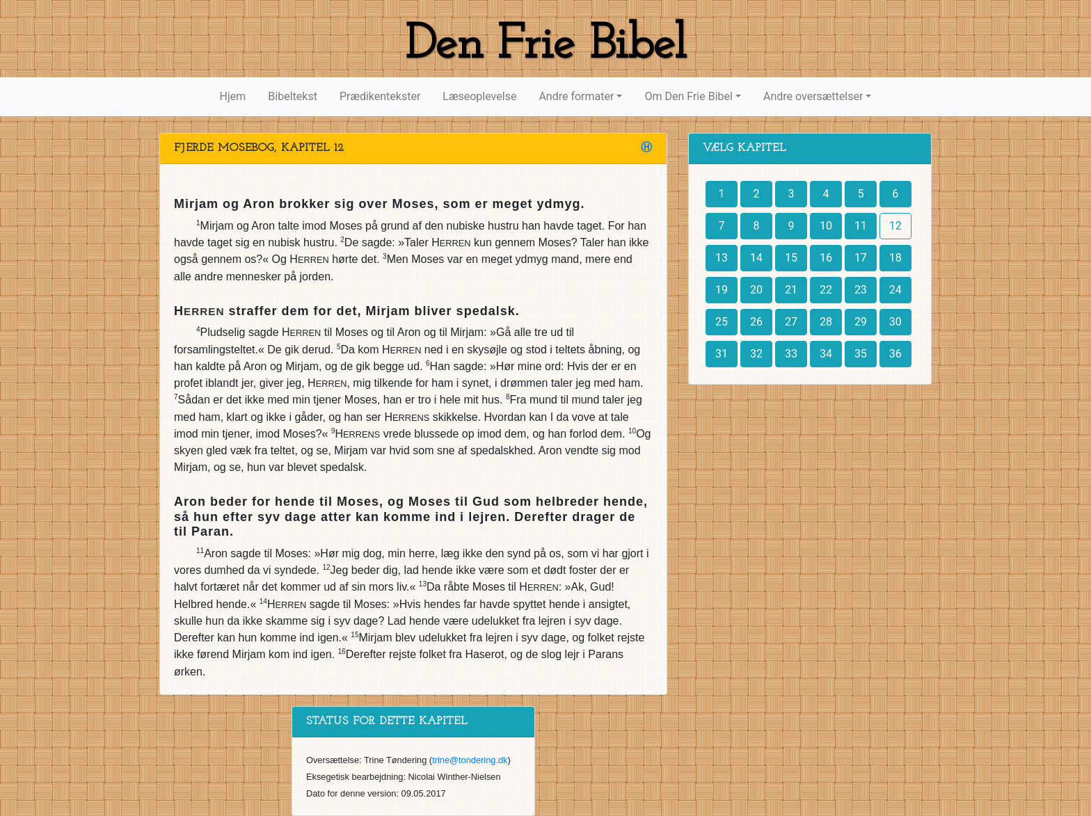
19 (721, 289)
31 (721, 353)
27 (791, 321)
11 (860, 225)
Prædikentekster (380, 96)
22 (826, 289)
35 (860, 353)
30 (895, 321)
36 (895, 353)
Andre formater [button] (576, 96)
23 (860, 289)
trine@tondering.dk (469, 760)
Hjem (233, 96)
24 (895, 289)
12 (895, 225)
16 (826, 257)
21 (791, 289)
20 (756, 289)
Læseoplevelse (479, 96)
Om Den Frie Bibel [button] (688, 96)
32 (756, 353)
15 (791, 257)
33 (791, 353)
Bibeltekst (292, 96)
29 (860, 321)
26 (756, 321)
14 (756, 257)
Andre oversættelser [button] (813, 96)
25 (721, 321)
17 (860, 257)
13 (721, 257)
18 (895, 257)
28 (826, 321)
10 (826, 225)
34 (826, 353)
